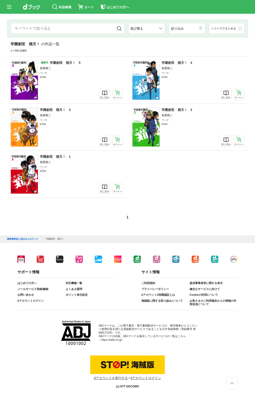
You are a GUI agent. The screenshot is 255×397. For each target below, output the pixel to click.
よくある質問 (74, 289)
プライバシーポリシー (155, 289)
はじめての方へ (27, 283)
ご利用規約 (148, 283)
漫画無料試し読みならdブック (22, 239)
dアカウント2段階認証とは (158, 294)
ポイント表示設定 (77, 294)
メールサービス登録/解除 (32, 289)
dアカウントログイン (30, 300)
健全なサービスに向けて (205, 289)
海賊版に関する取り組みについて (162, 300)
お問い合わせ (25, 294)
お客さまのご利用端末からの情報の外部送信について (213, 302)
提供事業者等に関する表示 (206, 283)
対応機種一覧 (74, 283)
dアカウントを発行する (111, 378)
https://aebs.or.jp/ (111, 339)
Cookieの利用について (204, 294)
